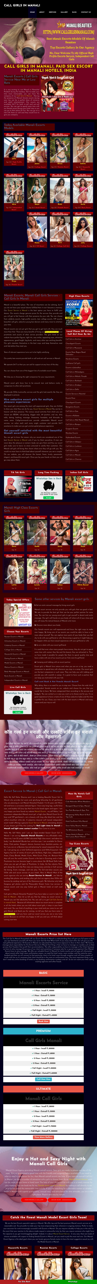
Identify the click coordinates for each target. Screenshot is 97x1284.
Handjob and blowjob (38, 1256)
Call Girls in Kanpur (73, 424)
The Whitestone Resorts (74, 830)
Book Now (18, 1034)
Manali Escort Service (78, 1075)
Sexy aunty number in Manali (14, 1260)
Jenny (60, 546)
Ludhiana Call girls (73, 363)
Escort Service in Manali (17, 310)
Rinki (60, 204)
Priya (14, 281)
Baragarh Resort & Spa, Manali (78, 806)
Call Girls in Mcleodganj (75, 372)
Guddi (37, 546)
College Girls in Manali (13, 650)
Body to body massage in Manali (16, 1256)
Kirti (60, 243)
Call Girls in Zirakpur (73, 385)
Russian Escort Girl (48, 1207)
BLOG (74, 12)
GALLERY (64, 12)
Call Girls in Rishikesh (74, 381)
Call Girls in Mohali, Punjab (76, 376)
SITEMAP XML (22, 1273)
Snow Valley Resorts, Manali (76, 826)
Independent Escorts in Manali (16, 680)
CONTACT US (86, 12)
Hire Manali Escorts (53, 1253)
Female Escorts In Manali (32, 1240)
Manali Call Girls (62, 1233)
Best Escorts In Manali (52, 1250)
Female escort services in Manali (51, 1081)
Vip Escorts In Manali (71, 1250)
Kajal (83, 546)
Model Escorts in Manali (13, 663)
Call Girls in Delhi (72, 389)
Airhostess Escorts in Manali (14, 641)
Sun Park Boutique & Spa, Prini (77, 810)
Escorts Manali (25, 1236)
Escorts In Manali (10, 1236)
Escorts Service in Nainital (75, 394)
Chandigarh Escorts (73, 343)
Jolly (83, 243)
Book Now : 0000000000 (62, 773)
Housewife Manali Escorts (72, 1253)
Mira (14, 204)
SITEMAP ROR (9, 1273)
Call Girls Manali (77, 1233)
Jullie (14, 159)
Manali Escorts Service (12, 1240)
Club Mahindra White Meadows (78, 802)
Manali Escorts (40, 811)
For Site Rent (24, 1282)
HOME (32, 12)
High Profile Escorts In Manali (15, 1253)
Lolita (14, 585)
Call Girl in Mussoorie (74, 348)
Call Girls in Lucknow (74, 446)
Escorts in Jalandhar (73, 368)
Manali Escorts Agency (53, 1240)
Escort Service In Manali (38, 823)
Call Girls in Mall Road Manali (77, 420)
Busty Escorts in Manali (13, 676)
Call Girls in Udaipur (73, 442)
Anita (83, 204)
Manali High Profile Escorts (14, 1250)
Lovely (37, 585)
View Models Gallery (34, 773)
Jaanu (37, 163)
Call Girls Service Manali (79, 1243)
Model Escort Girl (79, 1213)
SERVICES (52, 12)
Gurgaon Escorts (72, 429)
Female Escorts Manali (31, 1246)
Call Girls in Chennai (73, 459)
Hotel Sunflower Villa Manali (77, 821)
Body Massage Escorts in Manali (16, 672)
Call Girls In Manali (22, 6)
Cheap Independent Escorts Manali (46, 1236)
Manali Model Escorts (72, 1246)
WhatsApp (72, 1282)
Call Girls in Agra (72, 451)
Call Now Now (48, 1028)
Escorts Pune (70, 398)
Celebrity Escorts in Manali (14, 645)
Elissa (60, 163)
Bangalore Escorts (72, 407)
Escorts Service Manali (12, 1246)
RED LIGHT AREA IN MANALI (69, 1271)
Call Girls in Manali (73, 455)
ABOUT (41, 12)
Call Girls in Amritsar (73, 339)
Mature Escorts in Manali (14, 667)
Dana (14, 546)
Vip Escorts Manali (36, 1253)
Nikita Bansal (83, 585)
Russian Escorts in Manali (14, 637)
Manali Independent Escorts (57, 1243)
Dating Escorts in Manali (13, 658)
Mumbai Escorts (72, 433)
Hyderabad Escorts (73, 437)
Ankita (83, 163)
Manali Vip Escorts (34, 1250)
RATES (41, 1271)
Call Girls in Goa (72, 411)
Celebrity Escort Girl (18, 1205)
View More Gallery (79, 1031)
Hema (37, 243)
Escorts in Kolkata (72, 416)
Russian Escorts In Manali (52, 1246)
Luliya (60, 585)
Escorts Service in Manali (18, 440)
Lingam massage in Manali (59, 1256)
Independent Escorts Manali (72, 1236)
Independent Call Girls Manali (75, 1240)
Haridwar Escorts (72, 359)
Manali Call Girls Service (34, 1243)
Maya (37, 204)
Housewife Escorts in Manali (15, 654)
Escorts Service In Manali (13, 1243)
